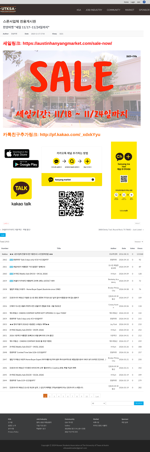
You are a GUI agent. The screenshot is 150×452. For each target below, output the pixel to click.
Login (133, 2)
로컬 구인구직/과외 (71, 432)
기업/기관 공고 (41, 425)
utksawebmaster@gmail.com (75, 448)
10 (87, 396)
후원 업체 (125, 422)
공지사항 (11, 428)
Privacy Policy (13, 432)
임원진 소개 (12, 425)
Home (126, 2)
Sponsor (144, 10)
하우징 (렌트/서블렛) (100, 425)
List (2, 234)
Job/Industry (94, 10)
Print (137, 223)
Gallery (67, 425)
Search (138, 403)
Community (113, 10)
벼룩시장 (96, 422)
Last (97, 396)
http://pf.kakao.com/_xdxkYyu (70, 134)
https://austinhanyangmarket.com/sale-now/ (67, 43)
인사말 (10, 422)
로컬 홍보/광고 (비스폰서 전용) (75, 428)
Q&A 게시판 (69, 422)
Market (129, 10)
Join (138, 2)
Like (6, 223)
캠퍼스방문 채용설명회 (44, 422)
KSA (79, 10)
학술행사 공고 (41, 428)
